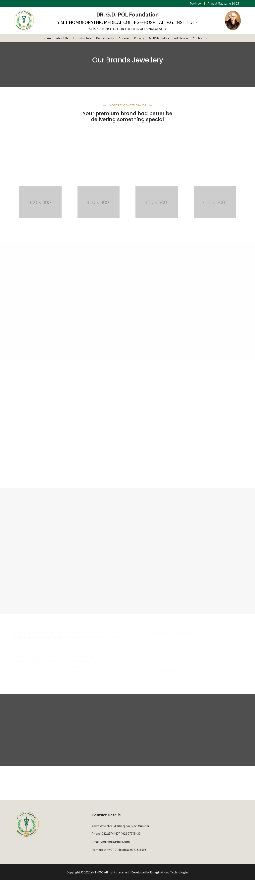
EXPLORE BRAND (40, 589)
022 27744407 (111, 833)
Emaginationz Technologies (169, 872)
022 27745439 (131, 833)
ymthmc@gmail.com (115, 841)
